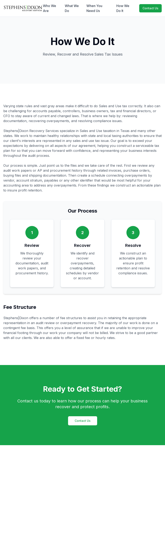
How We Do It (122, 8)
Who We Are (49, 8)
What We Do (72, 8)
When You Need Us (94, 8)
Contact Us (150, 8)
